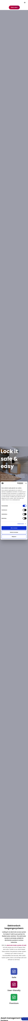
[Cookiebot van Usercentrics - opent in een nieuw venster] (17, 483)
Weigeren (14, 536)
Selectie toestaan (14, 532)
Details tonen (21, 523)
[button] (25, 2)
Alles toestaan (14, 528)
